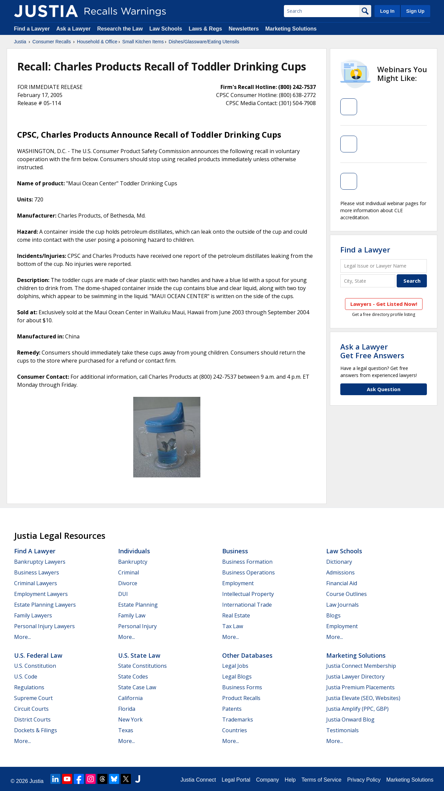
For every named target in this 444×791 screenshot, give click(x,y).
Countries (234, 730)
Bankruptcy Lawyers (39, 561)
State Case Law (137, 687)
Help (290, 780)
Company (267, 780)
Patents (232, 708)
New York (130, 719)
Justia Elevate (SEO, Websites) (363, 698)
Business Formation (247, 561)
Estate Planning (138, 604)
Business (235, 551)
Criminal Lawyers (35, 583)
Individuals (134, 551)
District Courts (32, 719)
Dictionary (339, 561)
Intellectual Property (248, 594)
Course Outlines (346, 594)
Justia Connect (198, 780)
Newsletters (244, 29)
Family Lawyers (33, 615)
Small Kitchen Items (143, 41)
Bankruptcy (132, 561)
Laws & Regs (205, 29)
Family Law (131, 615)
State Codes (133, 676)
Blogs (333, 615)
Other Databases (247, 655)
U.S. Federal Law (38, 655)
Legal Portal (235, 780)
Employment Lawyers (41, 594)
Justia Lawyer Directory (355, 676)
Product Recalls (241, 698)
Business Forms (242, 687)
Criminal (128, 572)
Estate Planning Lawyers (45, 604)
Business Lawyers (36, 572)
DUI (123, 594)
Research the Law (120, 29)
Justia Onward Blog (350, 719)
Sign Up (415, 11)
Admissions (340, 572)
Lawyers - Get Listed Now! (383, 303)
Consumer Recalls (52, 41)
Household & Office (97, 41)
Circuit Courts (31, 708)
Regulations (29, 687)
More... (22, 637)
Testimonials (342, 730)
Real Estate (236, 615)
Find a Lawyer (32, 29)
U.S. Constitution (35, 665)
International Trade (247, 604)
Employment (238, 583)
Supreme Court (33, 698)
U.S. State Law (139, 655)
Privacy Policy (364, 780)
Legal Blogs (237, 676)
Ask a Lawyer (74, 29)
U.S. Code (25, 676)
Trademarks (237, 719)
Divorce (127, 583)
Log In (387, 11)
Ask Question (383, 389)
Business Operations (248, 572)
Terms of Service (321, 780)
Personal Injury (137, 626)
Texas (125, 730)
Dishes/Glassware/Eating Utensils (204, 41)
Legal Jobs (235, 665)
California (130, 698)
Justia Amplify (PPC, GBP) (357, 708)
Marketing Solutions (290, 29)
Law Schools (165, 29)
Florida (126, 708)
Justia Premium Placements (360, 687)
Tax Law (232, 626)
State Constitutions (142, 665)
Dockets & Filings (35, 730)
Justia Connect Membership (361, 665)
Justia (20, 41)
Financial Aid (341, 583)
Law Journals (342, 604)
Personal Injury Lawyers (44, 626)
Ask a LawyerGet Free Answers (372, 350)
